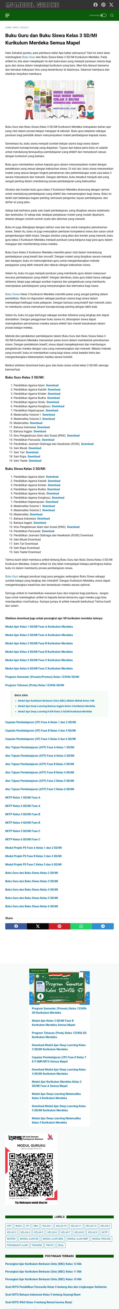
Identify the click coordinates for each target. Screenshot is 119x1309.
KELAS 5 (38, 1232)
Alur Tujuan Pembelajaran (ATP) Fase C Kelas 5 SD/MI (39, 780)
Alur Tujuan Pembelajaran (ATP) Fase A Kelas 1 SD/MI (39, 747)
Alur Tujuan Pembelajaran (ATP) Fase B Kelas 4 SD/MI (39, 772)
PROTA (50, 1245)
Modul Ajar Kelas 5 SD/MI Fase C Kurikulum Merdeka (39, 660)
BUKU (19, 1225)
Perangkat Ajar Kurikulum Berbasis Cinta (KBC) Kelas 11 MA (43, 1271)
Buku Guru (28, 57)
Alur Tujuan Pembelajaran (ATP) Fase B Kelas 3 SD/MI (39, 764)
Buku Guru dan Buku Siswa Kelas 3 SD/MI (31, 881)
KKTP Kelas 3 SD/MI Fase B (22, 814)
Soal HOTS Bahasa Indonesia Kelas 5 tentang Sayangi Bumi (42, 1294)
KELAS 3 (11, 1232)
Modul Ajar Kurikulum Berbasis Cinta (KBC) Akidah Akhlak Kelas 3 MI (56, 700)
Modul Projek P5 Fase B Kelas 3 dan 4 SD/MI (33, 856)
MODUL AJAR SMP (77, 1238)
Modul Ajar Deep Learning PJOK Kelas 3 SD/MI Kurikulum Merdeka (55, 711)
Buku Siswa (12, 294)
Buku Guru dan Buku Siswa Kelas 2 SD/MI (31, 873)
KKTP (104, 1232)
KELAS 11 (76, 1225)
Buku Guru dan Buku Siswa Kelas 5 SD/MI (31, 898)
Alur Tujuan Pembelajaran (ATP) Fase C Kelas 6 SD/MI (39, 789)
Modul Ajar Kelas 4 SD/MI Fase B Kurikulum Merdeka (39, 651)
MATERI (11, 1238)
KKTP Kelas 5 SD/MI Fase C (22, 831)
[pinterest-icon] (103, 5)
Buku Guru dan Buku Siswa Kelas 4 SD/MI (31, 889)
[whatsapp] (81, 926)
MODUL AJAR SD (29, 1238)
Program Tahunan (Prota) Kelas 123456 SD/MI (34, 685)
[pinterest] (59, 926)
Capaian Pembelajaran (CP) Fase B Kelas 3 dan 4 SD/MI (40, 730)
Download (52, 385)
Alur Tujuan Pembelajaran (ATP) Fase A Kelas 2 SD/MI (39, 755)
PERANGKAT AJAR (17, 1245)
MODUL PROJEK (101, 1238)
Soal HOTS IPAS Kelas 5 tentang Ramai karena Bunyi (38, 1302)
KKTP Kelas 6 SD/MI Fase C (22, 839)
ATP (9, 1225)
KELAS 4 (25, 1232)
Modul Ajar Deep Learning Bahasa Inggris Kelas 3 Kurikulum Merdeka (56, 706)
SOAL (61, 1245)
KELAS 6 (52, 1232)
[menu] (9, 15)
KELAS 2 (105, 1225)
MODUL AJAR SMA (53, 1238)
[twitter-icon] (111, 5)
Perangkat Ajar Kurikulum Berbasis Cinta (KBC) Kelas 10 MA (43, 1279)
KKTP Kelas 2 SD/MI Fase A (22, 806)
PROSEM (37, 1245)
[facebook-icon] (95, 5)
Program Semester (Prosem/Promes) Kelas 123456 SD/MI (42, 677)
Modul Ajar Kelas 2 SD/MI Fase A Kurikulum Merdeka (39, 635)
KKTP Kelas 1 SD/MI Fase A (22, 797)
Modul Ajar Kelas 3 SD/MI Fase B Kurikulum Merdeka (39, 643)
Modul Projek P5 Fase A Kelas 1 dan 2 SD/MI (33, 847)
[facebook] (16, 926)
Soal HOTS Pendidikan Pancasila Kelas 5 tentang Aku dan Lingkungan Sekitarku (56, 1287)
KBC (35, 1225)
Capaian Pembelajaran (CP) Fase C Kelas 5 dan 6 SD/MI (40, 739)
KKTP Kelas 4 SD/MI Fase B (22, 822)
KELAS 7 (65, 1232)
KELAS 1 (47, 1225)
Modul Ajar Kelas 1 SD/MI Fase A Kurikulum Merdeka (39, 626)
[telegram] (103, 926)
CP (27, 1225)
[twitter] (38, 926)
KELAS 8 (79, 1232)
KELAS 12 (91, 1225)
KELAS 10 (61, 1225)
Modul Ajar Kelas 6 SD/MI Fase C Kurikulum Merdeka (39, 668)
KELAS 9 (92, 1232)
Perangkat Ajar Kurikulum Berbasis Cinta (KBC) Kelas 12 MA (43, 1264)
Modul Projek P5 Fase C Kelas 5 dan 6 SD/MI (33, 864)
